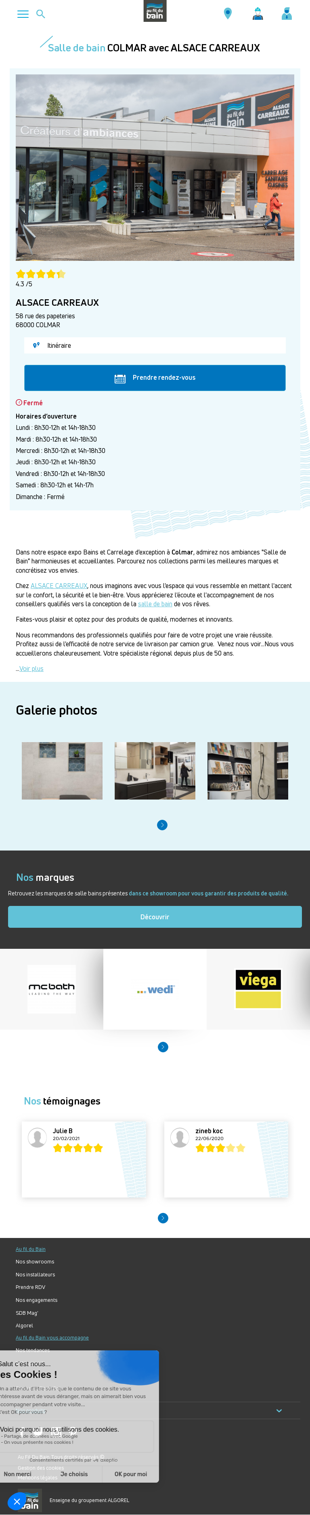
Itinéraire (52, 345)
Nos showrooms (35, 1261)
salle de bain (155, 603)
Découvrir (155, 916)
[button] (162, 825)
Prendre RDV (30, 1287)
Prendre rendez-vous (155, 377)
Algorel (24, 1325)
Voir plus (31, 668)
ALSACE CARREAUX (59, 585)
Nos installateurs (35, 1274)
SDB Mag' (27, 1313)
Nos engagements (36, 1300)
